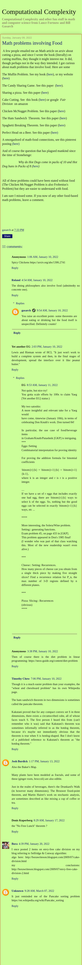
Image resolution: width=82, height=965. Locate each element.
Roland (16, 280)
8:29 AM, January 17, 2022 (49, 820)
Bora (15, 843)
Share (7, 236)
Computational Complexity (39, 11)
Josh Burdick (20, 761)
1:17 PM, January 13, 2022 (44, 761)
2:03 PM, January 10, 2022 (47, 346)
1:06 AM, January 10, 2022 (42, 256)
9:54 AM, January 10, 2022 (52, 310)
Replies (20, 303)
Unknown (17, 890)
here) (55, 132)
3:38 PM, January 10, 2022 (42, 651)
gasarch (26, 310)
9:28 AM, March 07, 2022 (39, 890)
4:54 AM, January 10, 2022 (37, 280)
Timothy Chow (21, 678)
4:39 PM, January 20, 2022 (34, 843)
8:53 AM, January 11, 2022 (42, 385)
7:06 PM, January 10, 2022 (46, 678)
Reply (15, 267)
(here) (16, 143)
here (50, 74)
